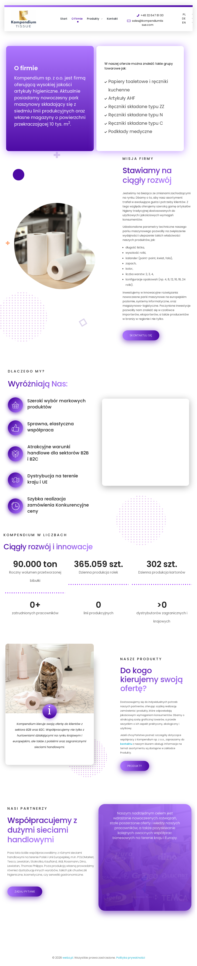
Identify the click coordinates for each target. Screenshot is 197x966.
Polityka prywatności (130, 958)
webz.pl (68, 958)
